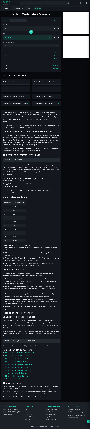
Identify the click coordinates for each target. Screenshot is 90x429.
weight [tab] (14, 21)
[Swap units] (31, 32)
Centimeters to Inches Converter (17, 358)
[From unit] (55, 28)
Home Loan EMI (51, 409)
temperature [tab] (23, 21)
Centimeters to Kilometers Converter (18, 364)
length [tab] (6, 21)
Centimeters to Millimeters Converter (18, 370)
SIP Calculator (50, 412)
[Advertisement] (76, 23)
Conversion (16, 8)
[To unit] (55, 37)
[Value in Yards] (27, 28)
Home (5, 8)
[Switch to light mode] (80, 3)
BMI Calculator (51, 414)
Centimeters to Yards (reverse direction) (19, 352)
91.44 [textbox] (8, 37)
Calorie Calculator (51, 419)
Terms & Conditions (31, 417)
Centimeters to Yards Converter (16, 373)
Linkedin (77, 409)
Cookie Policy (29, 422)
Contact (27, 412)
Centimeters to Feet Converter (16, 361)
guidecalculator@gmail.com (77, 413)
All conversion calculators (14, 379)
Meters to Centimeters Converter (17, 376)
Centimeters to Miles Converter (16, 367)
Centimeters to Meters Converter (17, 355)
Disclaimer (28, 419)
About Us (27, 409)
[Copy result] (50, 37)
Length (27, 8)
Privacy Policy (29, 414)
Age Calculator (51, 417)
